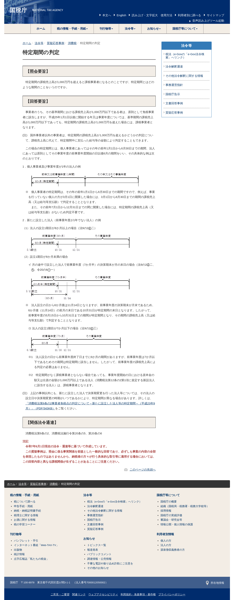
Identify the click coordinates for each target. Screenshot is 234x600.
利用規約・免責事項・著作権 (138, 594)
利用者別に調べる (189, 15)
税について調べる (24, 501)
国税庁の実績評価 (171, 515)
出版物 (18, 549)
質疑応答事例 (55, 43)
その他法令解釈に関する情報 (184, 75)
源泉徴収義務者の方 (173, 549)
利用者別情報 (165, 534)
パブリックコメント (99, 554)
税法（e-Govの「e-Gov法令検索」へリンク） (185, 56)
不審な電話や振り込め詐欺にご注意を (110, 563)
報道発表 (92, 549)
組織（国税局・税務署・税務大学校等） (185, 506)
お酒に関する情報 (24, 519)
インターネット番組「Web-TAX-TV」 (36, 545)
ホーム (40, 28)
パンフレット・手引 (26, 540)
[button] (72, 28)
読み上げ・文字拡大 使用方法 (152, 15)
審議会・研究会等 (171, 519)
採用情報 (166, 510)
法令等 (39, 43)
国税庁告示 (173, 94)
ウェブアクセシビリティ (103, 594)
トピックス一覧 (96, 545)
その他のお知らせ (98, 568)
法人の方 (166, 545)
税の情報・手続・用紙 (24, 495)
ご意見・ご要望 (60, 594)
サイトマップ (215, 15)
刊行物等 (16, 534)
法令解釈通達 (174, 66)
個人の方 (166, 540)
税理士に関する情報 (26, 515)
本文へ (106, 15)
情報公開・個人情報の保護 (177, 524)
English (121, 15)
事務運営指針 (174, 84)
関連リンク (79, 594)
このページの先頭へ (143, 469)
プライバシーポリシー (171, 594)
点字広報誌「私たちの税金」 (31, 558)
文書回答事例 (174, 103)
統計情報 (19, 554)
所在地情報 (215, 582)
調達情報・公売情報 (99, 558)
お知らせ (89, 538)
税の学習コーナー (24, 524)
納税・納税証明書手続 (27, 510)
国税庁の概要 (169, 501)
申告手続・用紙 (23, 506)
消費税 (72, 43)
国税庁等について (168, 495)
